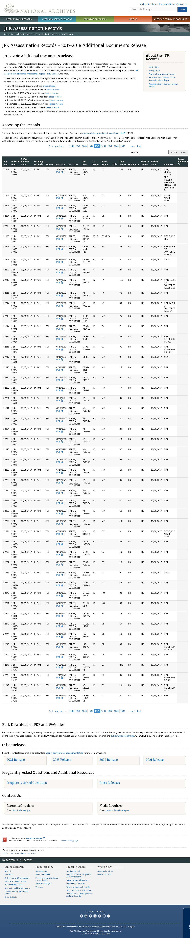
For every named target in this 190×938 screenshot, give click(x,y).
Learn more (165, 933)
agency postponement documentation (64, 752)
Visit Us (133, 19)
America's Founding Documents (171, 19)
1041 (71, 146)
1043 (84, 146)
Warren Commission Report (162, 73)
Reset (183, 152)
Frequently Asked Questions (27, 783)
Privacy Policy (84, 926)
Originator (133, 164)
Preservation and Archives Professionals (47, 879)
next (133, 146)
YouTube (99, 916)
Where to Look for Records (78, 887)
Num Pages (123, 162)
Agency (49, 164)
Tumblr (95, 916)
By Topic (8, 871)
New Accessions (104, 874)
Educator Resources (95, 19)
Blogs (104, 916)
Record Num (15, 162)
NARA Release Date (25, 161)
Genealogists (41, 871)
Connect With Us (95, 911)
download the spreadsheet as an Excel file (102, 133)
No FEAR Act (121, 926)
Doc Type (73, 164)
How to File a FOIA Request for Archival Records (79, 894)
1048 (116, 146)
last (139, 146)
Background (154, 70)
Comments (170, 164)
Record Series (145, 162)
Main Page (154, 66)
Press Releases (109, 783)
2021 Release (155, 759)
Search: (134, 152)
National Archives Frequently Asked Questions (78, 875)
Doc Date (60, 164)
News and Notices (105, 871)
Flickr (108, 916)
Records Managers (44, 883)
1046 (103, 146)
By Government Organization (17, 878)
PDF (58, 171)
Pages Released (183, 161)
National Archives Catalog (15, 881)
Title (114, 164)
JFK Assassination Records (44, 34)
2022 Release (108, 759)
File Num (85, 162)
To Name (95, 162)
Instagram (90, 916)
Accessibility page (70, 840)
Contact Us (181, 4)
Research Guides (76, 866)
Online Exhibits (11, 897)
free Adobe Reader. (35, 838)
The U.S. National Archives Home (39, 8)
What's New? (104, 866)
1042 (78, 146)
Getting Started (73, 871)
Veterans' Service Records (57, 19)
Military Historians (43, 874)
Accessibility (71, 926)
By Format (9, 874)
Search (182, 9)
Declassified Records (75, 883)
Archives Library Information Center (17, 892)
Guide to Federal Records (77, 880)
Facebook (81, 916)
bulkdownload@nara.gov (123, 735)
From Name (105, 162)
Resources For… (44, 866)
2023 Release (62, 759)
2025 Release (16, 759)
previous (59, 146)
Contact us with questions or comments (19, 853)
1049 (122, 146)
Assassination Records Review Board (163, 85)
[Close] (186, 911)
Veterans (39, 887)
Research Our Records (19, 19)
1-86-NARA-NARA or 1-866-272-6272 (95, 933)
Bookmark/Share (166, 4)
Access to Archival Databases (17, 888)
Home (6, 34)
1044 (90, 146)
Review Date (154, 162)
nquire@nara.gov (22, 810)
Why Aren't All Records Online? (79, 890)
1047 (110, 146)
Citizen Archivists (148, 4)
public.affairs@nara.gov (117, 810)
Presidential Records (13, 884)
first (51, 146)
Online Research (14, 866)
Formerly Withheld (38, 162)
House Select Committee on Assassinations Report (162, 79)
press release (49, 85)
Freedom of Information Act (103, 926)
